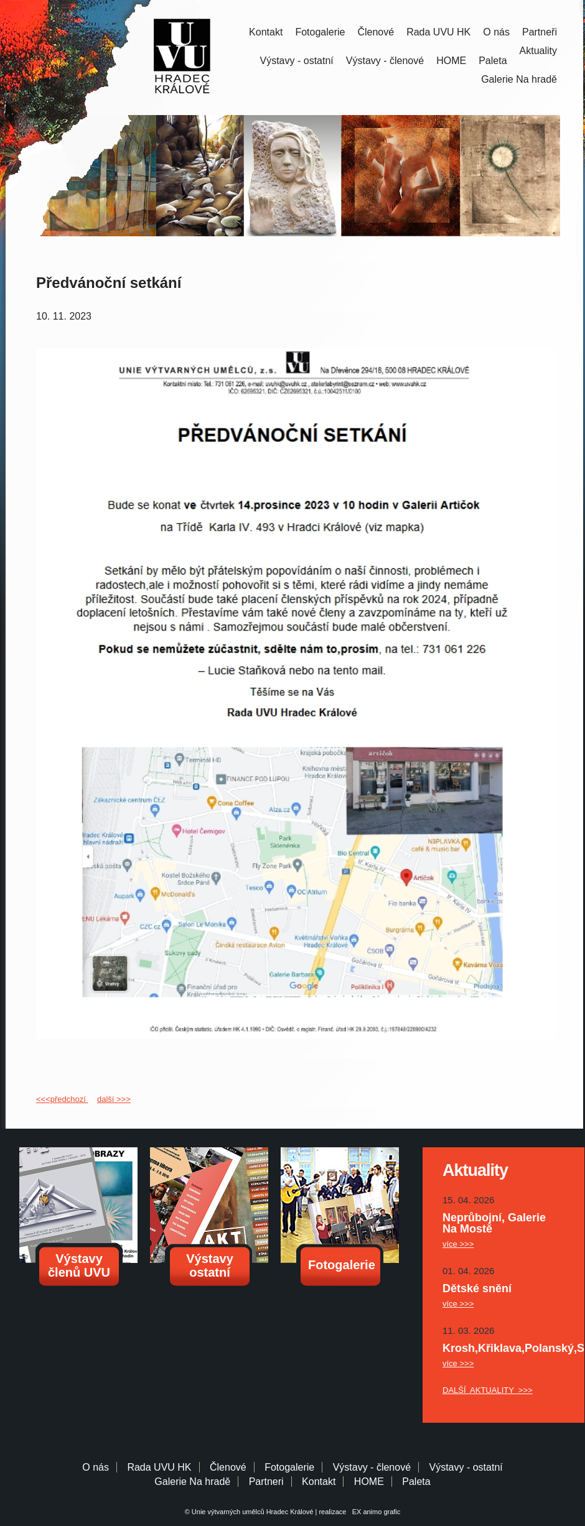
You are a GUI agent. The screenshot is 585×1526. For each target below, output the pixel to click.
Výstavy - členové (385, 60)
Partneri (266, 1481)
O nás (496, 32)
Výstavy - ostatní (297, 60)
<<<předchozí (62, 1099)
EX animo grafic (375, 1511)
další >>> (114, 1099)
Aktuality (538, 50)
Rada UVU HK (438, 32)
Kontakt (266, 32)
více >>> (458, 1244)
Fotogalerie (320, 32)
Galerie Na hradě (192, 1481)
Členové (375, 32)
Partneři (539, 32)
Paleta (493, 60)
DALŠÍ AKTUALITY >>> (487, 1390)
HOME (451, 60)
